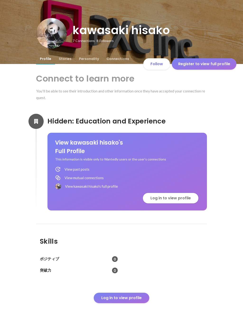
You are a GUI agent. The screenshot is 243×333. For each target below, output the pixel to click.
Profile (45, 58)
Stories (65, 58)
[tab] (45, 58)
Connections (118, 58)
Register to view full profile (204, 64)
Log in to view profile (170, 198)
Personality (89, 58)
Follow (156, 64)
